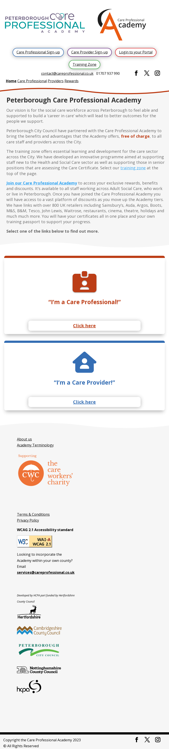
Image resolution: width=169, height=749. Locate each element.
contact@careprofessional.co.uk (67, 73)
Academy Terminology (35, 445)
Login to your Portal (135, 52)
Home (11, 81)
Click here (84, 326)
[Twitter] (146, 73)
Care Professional (32, 81)
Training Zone (84, 64)
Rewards (71, 81)
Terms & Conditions (33, 514)
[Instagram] (157, 73)
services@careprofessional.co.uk (46, 572)
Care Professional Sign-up (38, 52)
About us (24, 439)
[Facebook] (136, 73)
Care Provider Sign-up (89, 52)
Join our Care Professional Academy (41, 183)
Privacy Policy (28, 520)
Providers (56, 81)
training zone (133, 167)
